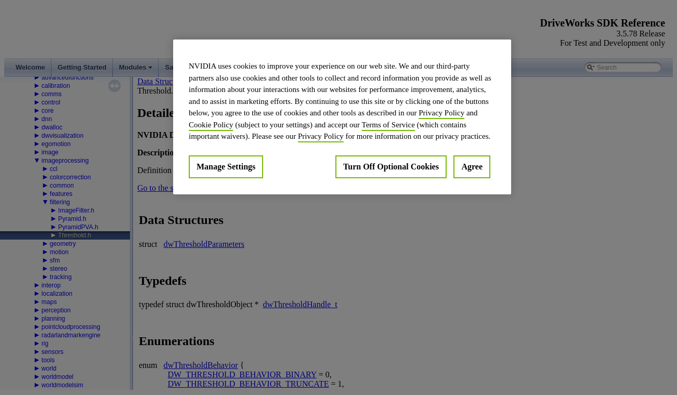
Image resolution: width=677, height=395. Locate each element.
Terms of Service (388, 125)
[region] (342, 117)
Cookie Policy (211, 125)
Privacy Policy (441, 113)
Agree (472, 166)
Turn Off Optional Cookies (391, 166)
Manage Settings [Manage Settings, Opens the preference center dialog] (226, 166)
